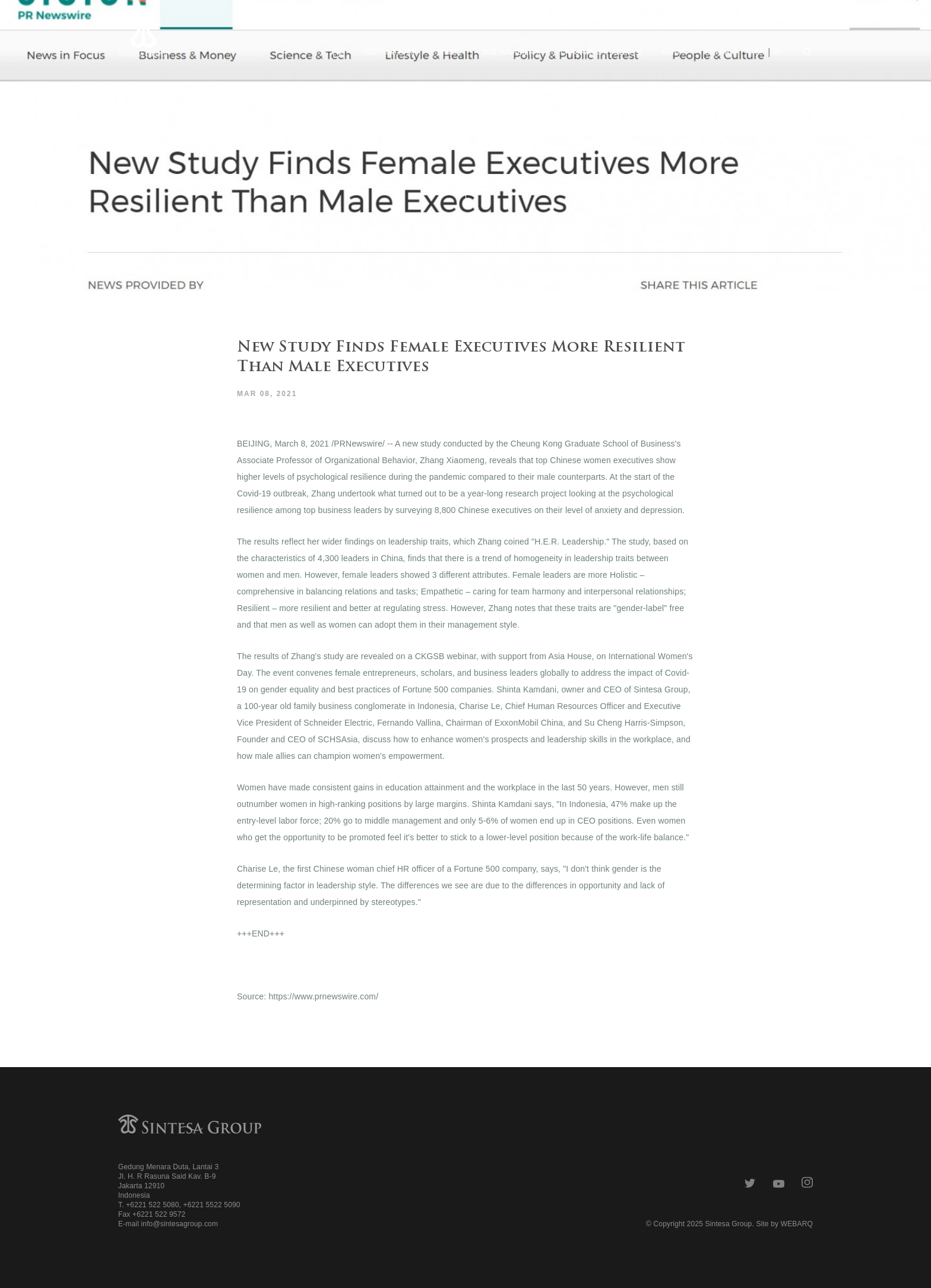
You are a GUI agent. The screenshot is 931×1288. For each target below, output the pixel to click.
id (776, 52)
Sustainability (511, 52)
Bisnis (449, 52)
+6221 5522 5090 (211, 1205)
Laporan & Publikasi (601, 52)
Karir (673, 52)
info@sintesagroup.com (179, 1224)
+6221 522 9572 (158, 1214)
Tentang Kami (389, 52)
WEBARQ (797, 1224)
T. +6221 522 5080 (148, 1205)
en (760, 52)
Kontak (719, 52)
